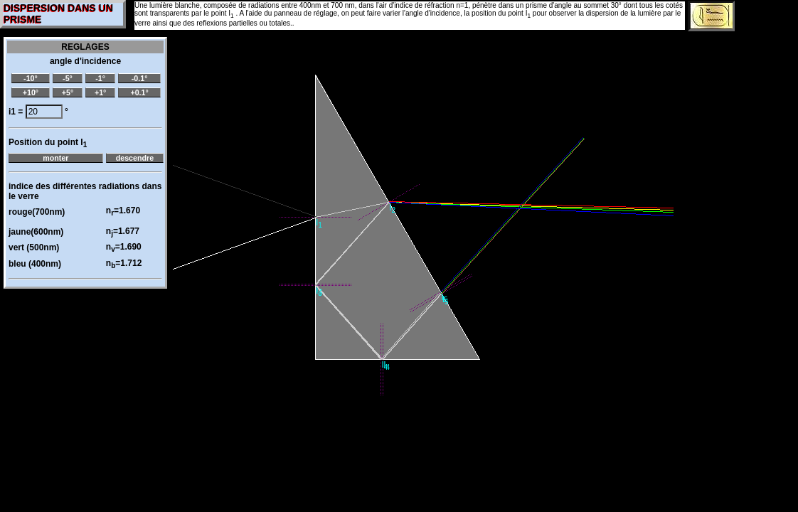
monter (55, 158)
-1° (100, 78)
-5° (68, 78)
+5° (67, 92)
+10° (30, 92)
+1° (100, 92)
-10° (30, 78)
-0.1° (140, 78)
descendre (135, 158)
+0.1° (139, 92)
